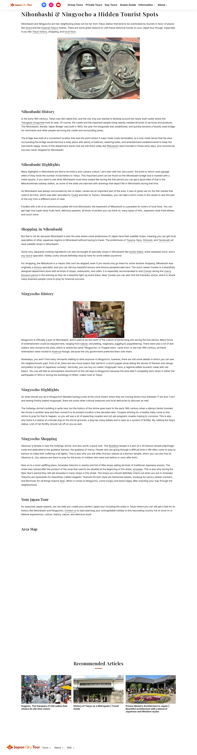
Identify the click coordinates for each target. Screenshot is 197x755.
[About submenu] (166, 5)
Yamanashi (164, 240)
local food (70, 31)
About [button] (57, 747)
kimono (38, 267)
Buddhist (114, 445)
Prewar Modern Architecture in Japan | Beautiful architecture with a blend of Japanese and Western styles (151, 694)
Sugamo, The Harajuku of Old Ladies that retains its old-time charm (46, 692)
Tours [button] (45, 747)
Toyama (131, 240)
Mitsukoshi (113, 146)
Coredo (147, 271)
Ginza (29, 27)
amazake (138, 469)
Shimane (147, 240)
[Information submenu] (154, 5)
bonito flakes (136, 251)
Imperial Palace (49, 27)
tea (62, 481)
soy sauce (26, 255)
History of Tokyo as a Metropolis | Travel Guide (98, 692)
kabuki (84, 343)
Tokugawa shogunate (33, 122)
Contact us (70, 510)
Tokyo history (39, 31)
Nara (139, 240)
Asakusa (56, 351)
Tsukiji (74, 195)
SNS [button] (69, 747)
